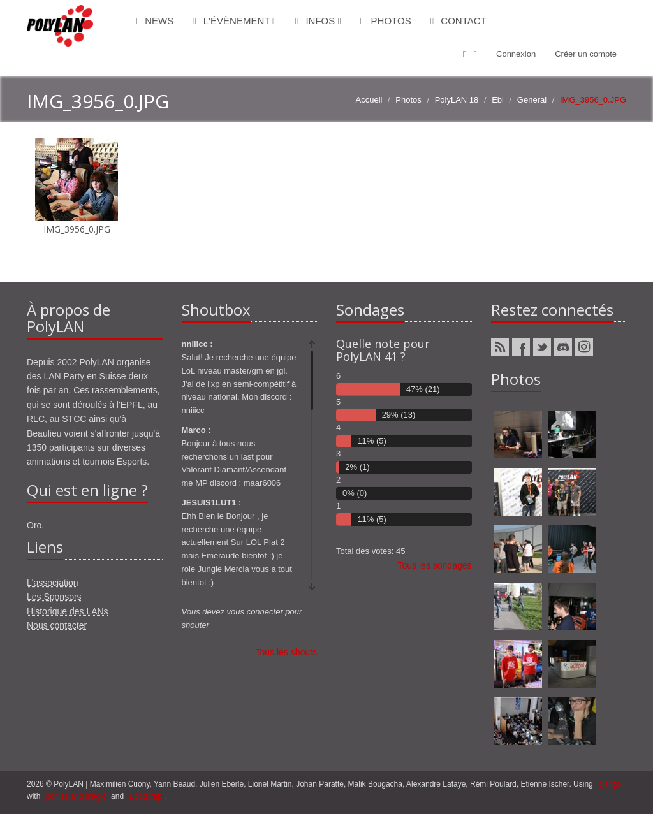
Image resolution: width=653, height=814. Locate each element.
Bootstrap (145, 796)
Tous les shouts (287, 652)
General (532, 100)
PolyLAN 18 (457, 100)
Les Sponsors (54, 597)
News (154, 20)
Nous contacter (57, 625)
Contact (458, 20)
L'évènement (234, 20)
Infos (318, 20)
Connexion (516, 54)
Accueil (369, 100)
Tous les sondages (435, 565)
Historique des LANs (67, 611)
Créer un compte (586, 54)
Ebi (498, 100)
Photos (385, 20)
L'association (52, 583)
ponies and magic (76, 796)
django (609, 784)
